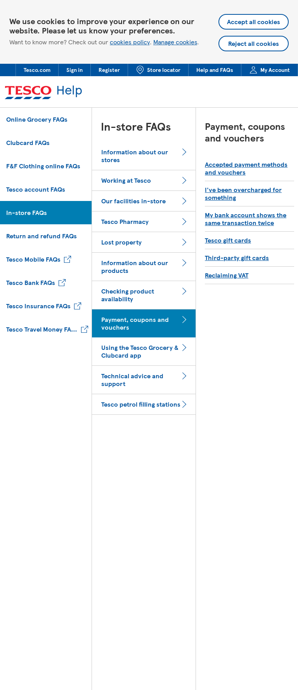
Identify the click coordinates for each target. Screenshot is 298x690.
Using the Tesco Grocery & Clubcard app (139, 351)
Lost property (121, 242)
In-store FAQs (26, 212)
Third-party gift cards (237, 258)
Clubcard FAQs (28, 142)
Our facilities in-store (133, 201)
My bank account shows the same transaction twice (245, 219)
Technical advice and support (132, 380)
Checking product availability (127, 295)
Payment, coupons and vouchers (135, 323)
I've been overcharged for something (243, 193)
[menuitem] (37, 70)
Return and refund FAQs (41, 235)
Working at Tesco (126, 180)
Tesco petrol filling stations (140, 404)
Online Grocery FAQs (37, 119)
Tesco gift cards (228, 240)
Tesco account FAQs (35, 189)
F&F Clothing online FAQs (43, 165)
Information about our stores (134, 156)
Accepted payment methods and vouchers (246, 168)
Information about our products (134, 266)
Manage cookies (175, 41)
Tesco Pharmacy (125, 221)
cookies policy (130, 42)
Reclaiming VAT (226, 275)
